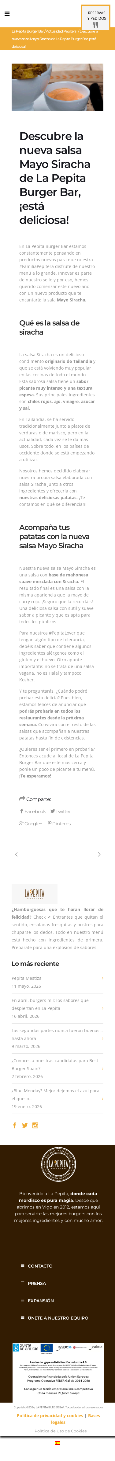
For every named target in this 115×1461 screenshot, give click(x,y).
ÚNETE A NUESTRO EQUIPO (58, 1318)
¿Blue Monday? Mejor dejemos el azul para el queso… (55, 1094)
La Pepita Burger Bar (28, 31)
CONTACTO (40, 1266)
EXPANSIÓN (41, 1300)
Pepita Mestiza (27, 978)
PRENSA (37, 1283)
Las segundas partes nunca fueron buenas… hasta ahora (57, 1034)
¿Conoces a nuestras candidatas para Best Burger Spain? (55, 1064)
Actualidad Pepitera (61, 31)
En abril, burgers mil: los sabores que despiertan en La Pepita (50, 1004)
